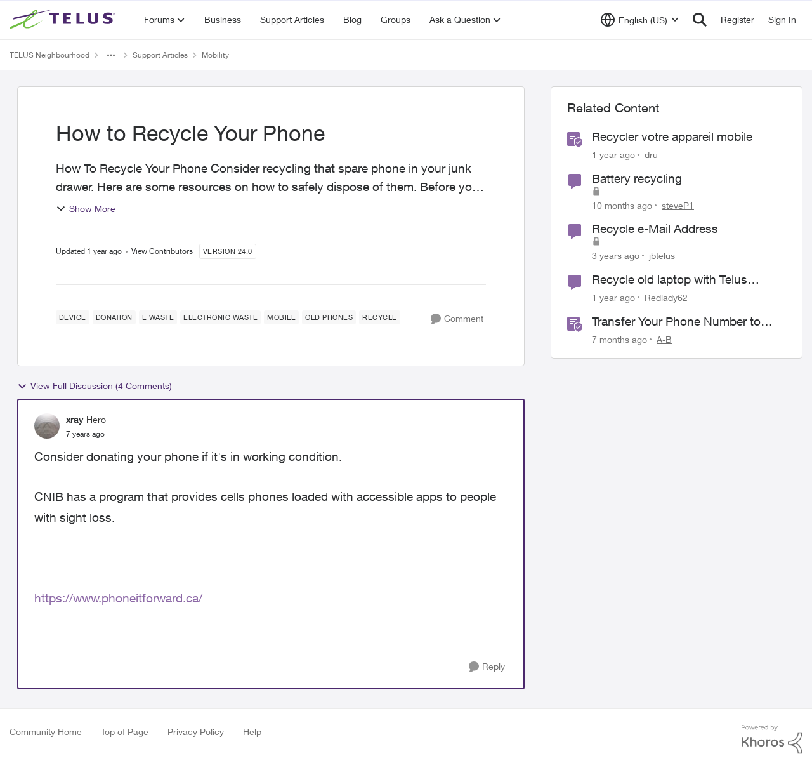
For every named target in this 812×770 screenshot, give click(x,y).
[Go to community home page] (64, 20)
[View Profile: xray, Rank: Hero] (47, 426)
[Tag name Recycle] (379, 317)
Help (252, 731)
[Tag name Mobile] (281, 317)
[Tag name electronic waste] (220, 317)
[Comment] (457, 319)
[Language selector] (639, 19)
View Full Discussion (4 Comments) (94, 386)
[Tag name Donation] (114, 317)
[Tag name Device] (72, 317)
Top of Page (124, 731)
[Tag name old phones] (329, 317)
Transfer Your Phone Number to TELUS (676, 321)
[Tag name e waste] (158, 317)
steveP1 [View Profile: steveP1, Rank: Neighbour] (678, 204)
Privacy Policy (195, 731)
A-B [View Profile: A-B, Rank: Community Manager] (664, 338)
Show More (85, 208)
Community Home (46, 731)
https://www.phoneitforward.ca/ (118, 598)
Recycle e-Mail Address (655, 229)
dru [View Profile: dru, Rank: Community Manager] (651, 154)
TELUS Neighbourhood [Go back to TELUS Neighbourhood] (49, 55)
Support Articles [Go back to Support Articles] (160, 55)
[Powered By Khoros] (772, 739)
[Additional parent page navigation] (111, 55)
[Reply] (487, 666)
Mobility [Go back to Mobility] (215, 55)
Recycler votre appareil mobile (672, 136)
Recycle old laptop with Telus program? (669, 280)
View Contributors (162, 251)
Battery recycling (637, 178)
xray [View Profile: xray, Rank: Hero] (74, 419)
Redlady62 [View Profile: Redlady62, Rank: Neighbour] (666, 297)
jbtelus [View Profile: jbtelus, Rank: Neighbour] (662, 255)
